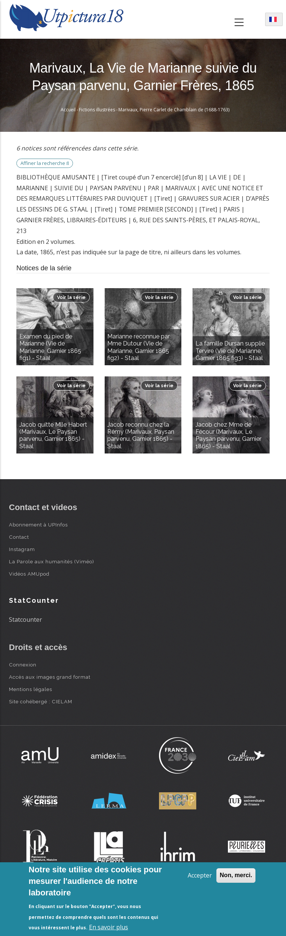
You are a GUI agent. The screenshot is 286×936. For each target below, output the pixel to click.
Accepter (200, 875)
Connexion (22, 665)
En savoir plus (108, 927)
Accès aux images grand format (49, 677)
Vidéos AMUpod (29, 574)
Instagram (22, 549)
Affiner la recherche (44, 163)
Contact (19, 537)
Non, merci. (236, 875)
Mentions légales (30, 689)
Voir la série (71, 297)
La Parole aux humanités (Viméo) (51, 561)
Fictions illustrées (97, 109)
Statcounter (25, 619)
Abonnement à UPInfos (38, 525)
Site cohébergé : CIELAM (40, 701)
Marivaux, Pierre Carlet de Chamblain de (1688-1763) (173, 109)
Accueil (68, 109)
